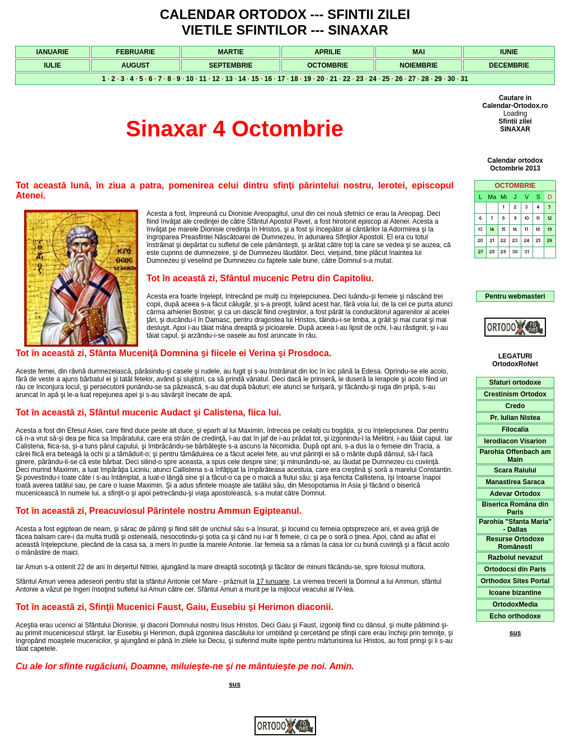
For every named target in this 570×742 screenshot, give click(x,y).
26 (399, 79)
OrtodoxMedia (515, 604)
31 (464, 79)
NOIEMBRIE (419, 65)
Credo (515, 406)
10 (190, 79)
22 (346, 79)
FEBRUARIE (135, 52)
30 (451, 79)
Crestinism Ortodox (515, 394)
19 (307, 79)
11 (202, 79)
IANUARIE (52, 52)
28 (424, 79)
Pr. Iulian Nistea (515, 418)
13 (229, 79)
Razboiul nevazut (515, 557)
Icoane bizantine (515, 593)
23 (359, 79)
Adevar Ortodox (515, 494)
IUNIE (509, 52)
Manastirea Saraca (515, 482)
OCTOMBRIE (327, 65)
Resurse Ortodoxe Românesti (515, 543)
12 (215, 79)
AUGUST (135, 65)
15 (254, 79)
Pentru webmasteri (515, 296)
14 (242, 79)
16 (268, 79)
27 (412, 79)
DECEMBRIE (509, 65)
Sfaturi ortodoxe (515, 382)
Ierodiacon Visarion (515, 441)
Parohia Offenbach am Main (514, 456)
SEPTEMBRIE (230, 65)
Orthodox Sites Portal (515, 581)
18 (294, 79)
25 (385, 79)
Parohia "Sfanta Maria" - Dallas (515, 525)
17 (281, 79)
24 (372, 79)
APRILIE (327, 52)
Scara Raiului (515, 470)
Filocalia (515, 429)
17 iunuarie (272, 581)
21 (333, 79)
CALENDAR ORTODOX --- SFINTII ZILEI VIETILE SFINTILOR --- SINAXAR (285, 22)
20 (320, 79)
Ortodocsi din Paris (515, 569)
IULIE (52, 65)
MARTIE (230, 52)
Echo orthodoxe (514, 616)
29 (438, 79)
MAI (419, 52)
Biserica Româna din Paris (515, 508)
